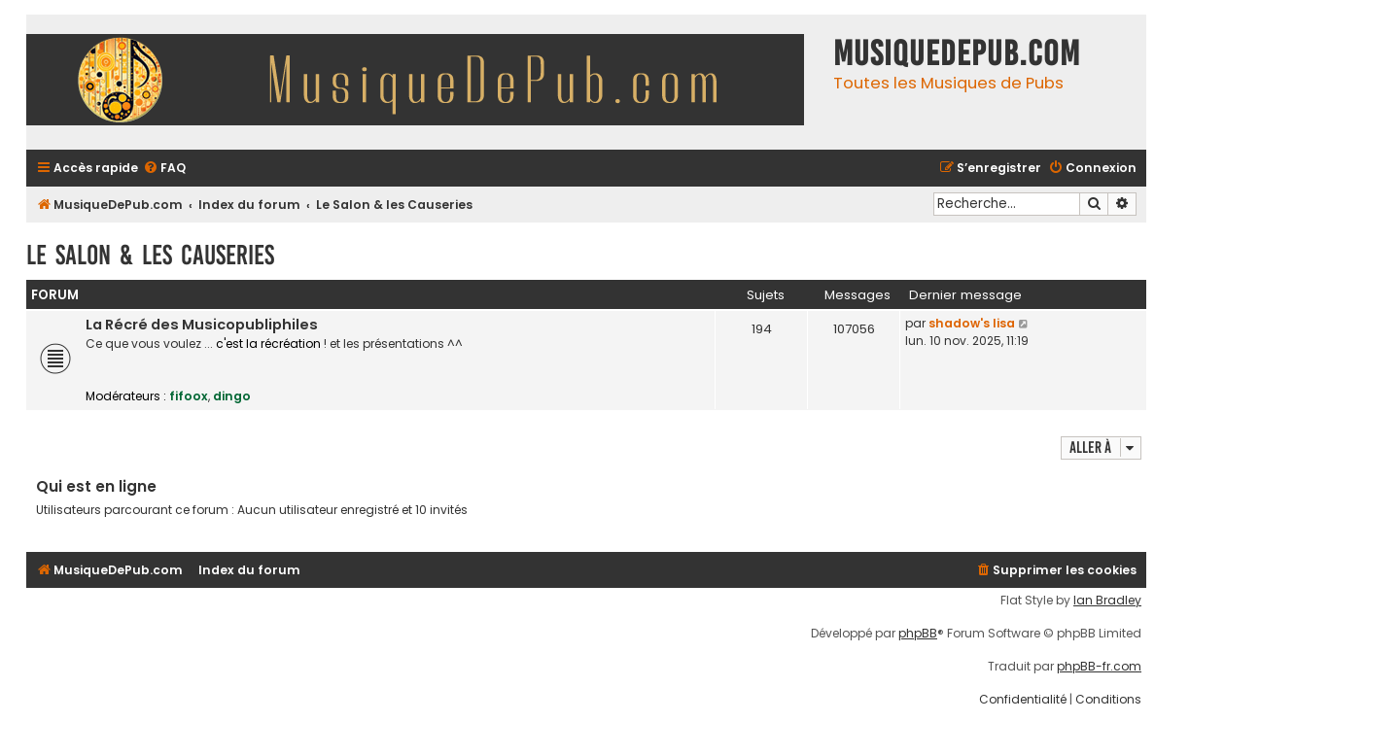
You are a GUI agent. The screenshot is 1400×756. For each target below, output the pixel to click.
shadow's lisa (971, 323)
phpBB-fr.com (1099, 666)
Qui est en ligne (96, 486)
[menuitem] (164, 168)
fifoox (188, 396)
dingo (232, 396)
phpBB (917, 633)
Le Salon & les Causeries (150, 255)
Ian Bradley (1107, 600)
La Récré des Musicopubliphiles (202, 324)
